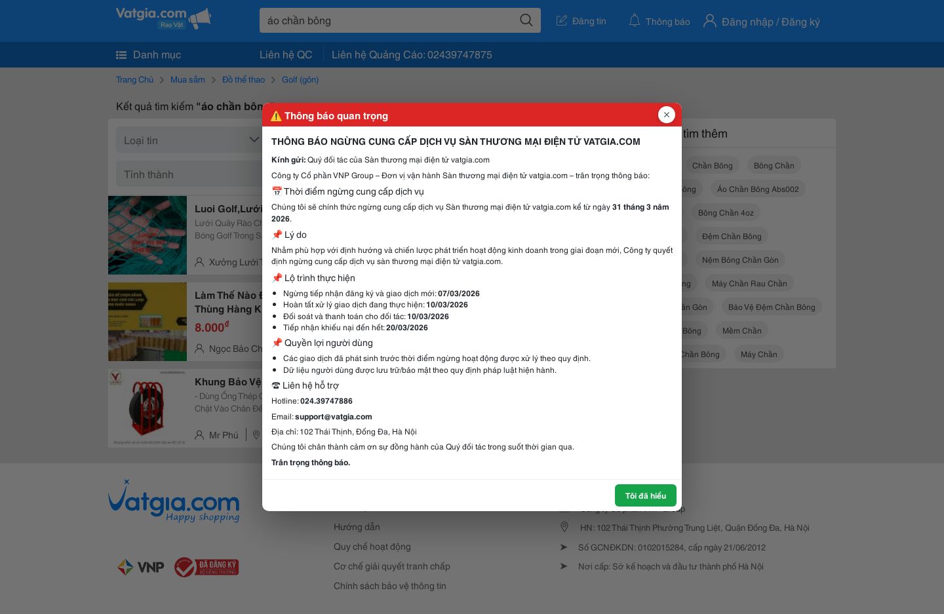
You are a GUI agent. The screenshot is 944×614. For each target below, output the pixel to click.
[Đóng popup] (666, 114)
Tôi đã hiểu (645, 495)
